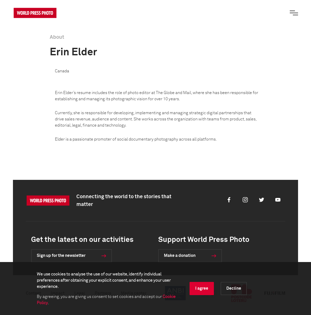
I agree (201, 288)
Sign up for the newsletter (61, 255)
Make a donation (180, 255)
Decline (233, 288)
